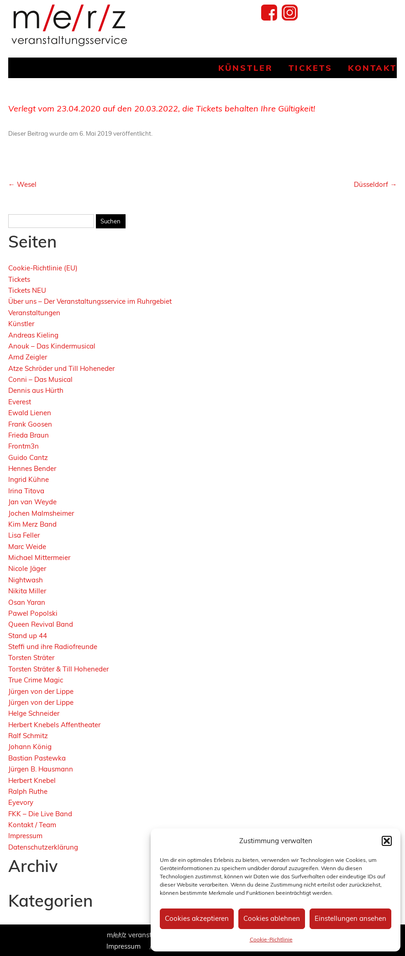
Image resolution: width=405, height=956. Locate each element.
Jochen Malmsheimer (41, 513)
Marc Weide (27, 546)
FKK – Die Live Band (40, 813)
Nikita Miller (27, 590)
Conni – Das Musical (40, 379)
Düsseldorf (375, 184)
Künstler (245, 68)
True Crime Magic (35, 680)
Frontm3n (23, 446)
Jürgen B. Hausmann (40, 769)
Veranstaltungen (34, 312)
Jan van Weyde (32, 501)
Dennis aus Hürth (35, 390)
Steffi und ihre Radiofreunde (52, 646)
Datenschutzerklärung (43, 847)
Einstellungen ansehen (350, 918)
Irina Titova (26, 490)
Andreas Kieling (33, 335)
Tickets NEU (27, 290)
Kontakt (372, 68)
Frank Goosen (30, 424)
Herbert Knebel (32, 780)
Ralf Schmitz (28, 735)
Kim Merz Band (32, 524)
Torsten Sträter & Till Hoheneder (58, 669)
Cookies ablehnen (271, 918)
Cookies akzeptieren (197, 918)
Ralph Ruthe (27, 791)
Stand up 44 (27, 635)
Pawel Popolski (33, 613)
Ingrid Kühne (28, 479)
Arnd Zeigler (27, 357)
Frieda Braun (28, 435)
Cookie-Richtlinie (271, 939)
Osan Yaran (26, 602)
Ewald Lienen (29, 412)
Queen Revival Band (40, 624)
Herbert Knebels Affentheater (54, 724)
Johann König (30, 746)
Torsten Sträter (31, 657)
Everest (19, 401)
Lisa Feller (24, 535)
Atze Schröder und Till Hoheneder (61, 368)
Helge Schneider (33, 713)
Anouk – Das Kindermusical (51, 346)
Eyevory (20, 802)
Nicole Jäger (27, 568)
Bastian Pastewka (37, 758)
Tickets (310, 68)
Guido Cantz (28, 457)
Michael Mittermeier (39, 557)
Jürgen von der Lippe (41, 691)
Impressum (25, 835)
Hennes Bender (32, 468)
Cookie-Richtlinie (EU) (43, 268)
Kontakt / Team (32, 824)
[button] (386, 840)
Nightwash (25, 580)
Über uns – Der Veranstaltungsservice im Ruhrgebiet (90, 301)
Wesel (22, 184)
